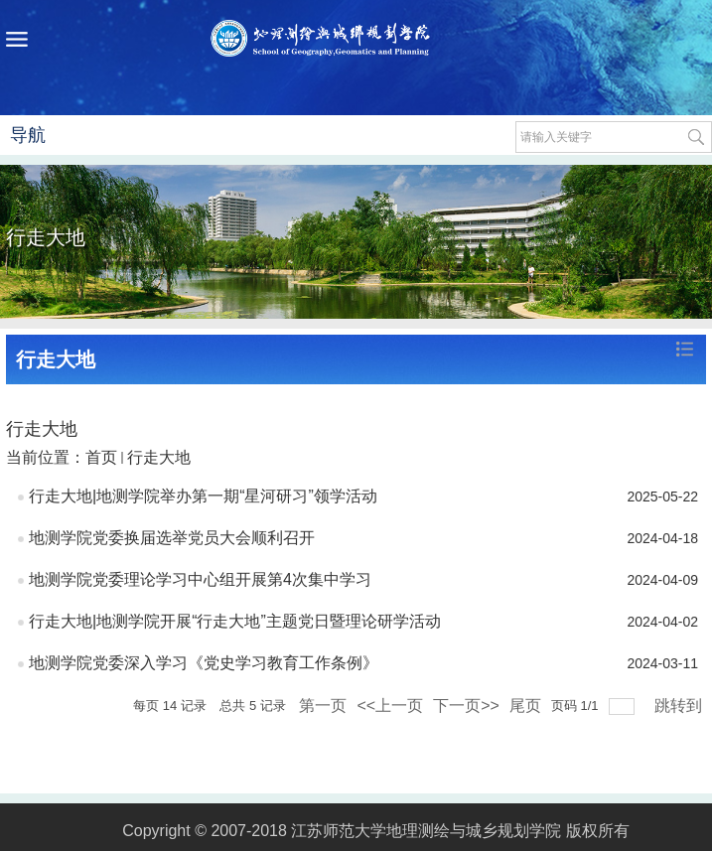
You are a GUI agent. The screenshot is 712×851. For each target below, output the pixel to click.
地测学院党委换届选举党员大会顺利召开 (172, 537)
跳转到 (680, 705)
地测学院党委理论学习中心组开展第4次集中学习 (200, 579)
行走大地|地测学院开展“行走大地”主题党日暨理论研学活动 (235, 621)
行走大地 (159, 457)
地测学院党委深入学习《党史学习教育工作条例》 (203, 662)
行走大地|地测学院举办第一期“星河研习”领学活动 (203, 496)
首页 (101, 457)
